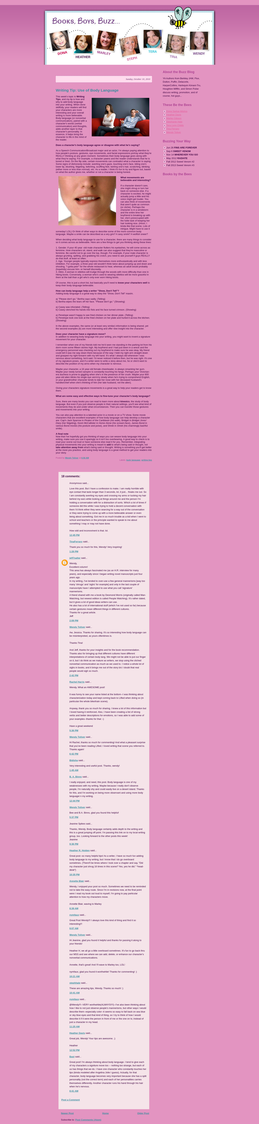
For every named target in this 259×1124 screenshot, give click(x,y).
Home (105, 1113)
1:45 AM (73, 770)
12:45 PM (74, 535)
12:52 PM (74, 1050)
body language (133, 460)
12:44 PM (74, 800)
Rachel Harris (77, 682)
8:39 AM (73, 908)
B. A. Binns (75, 776)
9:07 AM (73, 928)
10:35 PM (74, 874)
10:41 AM (74, 992)
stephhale (74, 983)
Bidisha (73, 760)
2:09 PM (73, 620)
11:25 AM (74, 1026)
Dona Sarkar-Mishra (176, 111)
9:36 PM (73, 844)
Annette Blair (76, 881)
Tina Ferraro (172, 128)
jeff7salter (74, 558)
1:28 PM (73, 551)
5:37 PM (73, 817)
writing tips (146, 460)
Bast (71, 1056)
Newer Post (67, 1113)
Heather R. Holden (79, 850)
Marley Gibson (173, 118)
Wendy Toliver (77, 627)
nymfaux (74, 915)
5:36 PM (73, 730)
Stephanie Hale (174, 121)
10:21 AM (74, 976)
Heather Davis (77, 1033)
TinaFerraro (75, 541)
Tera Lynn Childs (175, 125)
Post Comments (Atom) (88, 1119)
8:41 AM (73, 1091)
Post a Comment (70, 1099)
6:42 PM (73, 754)
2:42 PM (73, 675)
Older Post (143, 1113)
